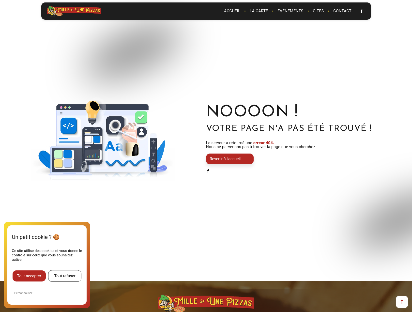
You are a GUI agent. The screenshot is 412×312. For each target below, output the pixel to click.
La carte (259, 11)
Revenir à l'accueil (225, 158)
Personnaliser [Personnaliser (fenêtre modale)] (23, 293)
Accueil (232, 11)
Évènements (290, 11)
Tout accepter (29, 276)
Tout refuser (64, 276)
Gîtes (318, 11)
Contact (342, 11)
